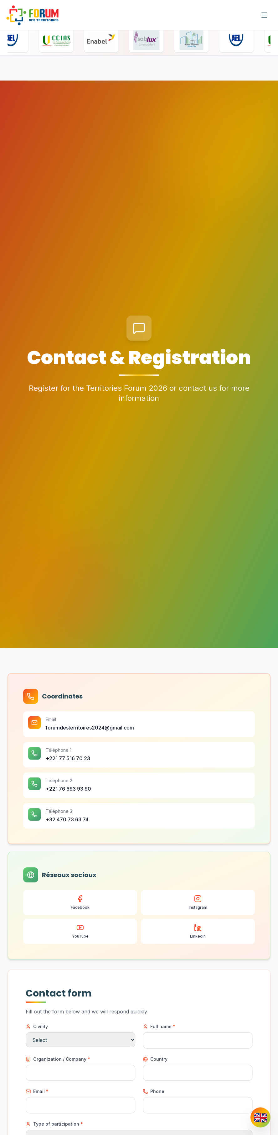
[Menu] (264, 15)
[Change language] (260, 1117)
